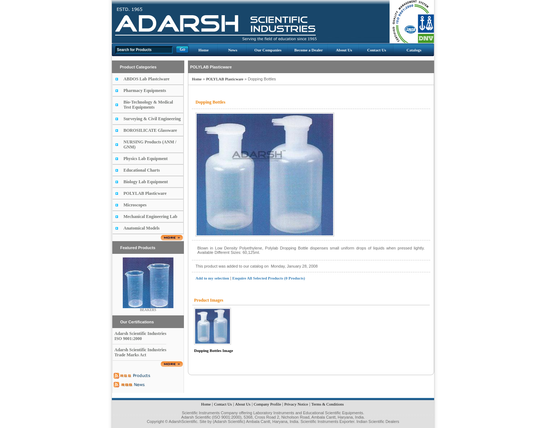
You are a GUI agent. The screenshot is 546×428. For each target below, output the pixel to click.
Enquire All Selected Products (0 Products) (268, 278)
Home (203, 50)
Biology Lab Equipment (145, 181)
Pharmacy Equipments (144, 90)
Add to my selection (212, 278)
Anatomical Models (141, 228)
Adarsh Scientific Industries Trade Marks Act (140, 352)
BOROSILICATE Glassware (150, 130)
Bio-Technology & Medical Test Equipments (148, 105)
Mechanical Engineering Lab (150, 216)
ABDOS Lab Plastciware (146, 78)
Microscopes (135, 204)
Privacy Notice (296, 404)
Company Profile (267, 404)
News (232, 50)
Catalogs (414, 50)
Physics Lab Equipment (145, 158)
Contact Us (376, 50)
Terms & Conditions (327, 404)
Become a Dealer (308, 50)
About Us (344, 50)
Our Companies (268, 50)
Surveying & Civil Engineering (152, 118)
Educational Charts (141, 170)
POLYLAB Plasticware (145, 193)
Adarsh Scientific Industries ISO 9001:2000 (140, 336)
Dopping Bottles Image (213, 350)
